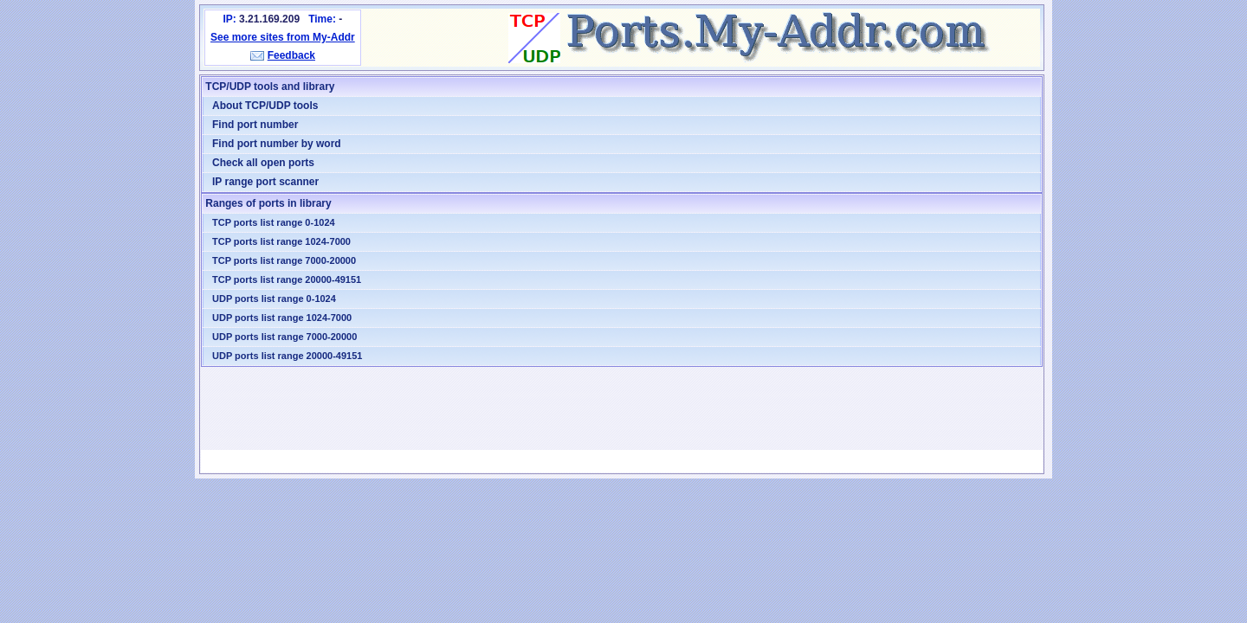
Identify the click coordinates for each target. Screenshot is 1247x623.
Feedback (291, 55)
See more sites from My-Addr (282, 37)
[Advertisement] (621, 408)
